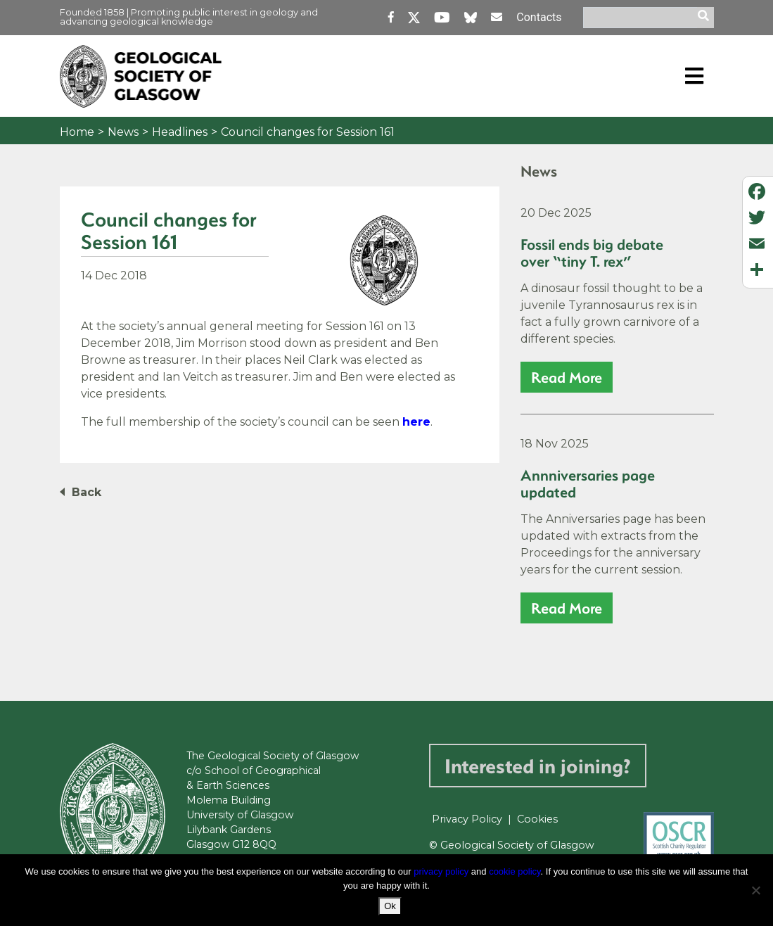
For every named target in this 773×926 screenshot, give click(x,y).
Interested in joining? (538, 765)
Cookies (537, 819)
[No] (755, 890)
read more (566, 376)
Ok (390, 906)
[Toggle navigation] (694, 76)
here (416, 422)
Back (86, 492)
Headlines (179, 132)
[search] (705, 17)
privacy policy (441, 871)
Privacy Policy (467, 819)
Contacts (538, 17)
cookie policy (514, 871)
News (123, 132)
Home (77, 132)
